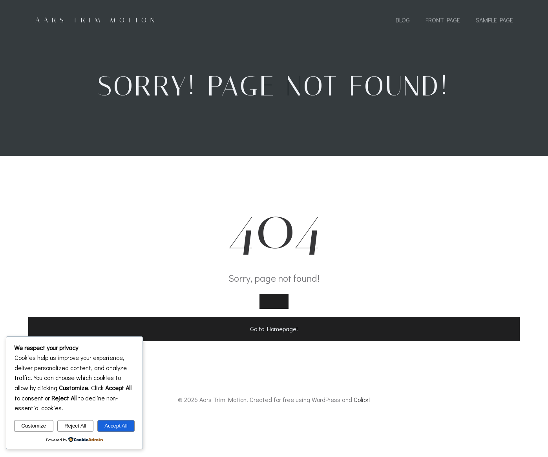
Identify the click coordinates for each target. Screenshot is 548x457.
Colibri (362, 434)
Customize (33, 426)
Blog (402, 21)
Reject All (75, 426)
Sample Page (494, 21)
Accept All (116, 426)
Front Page (442, 21)
